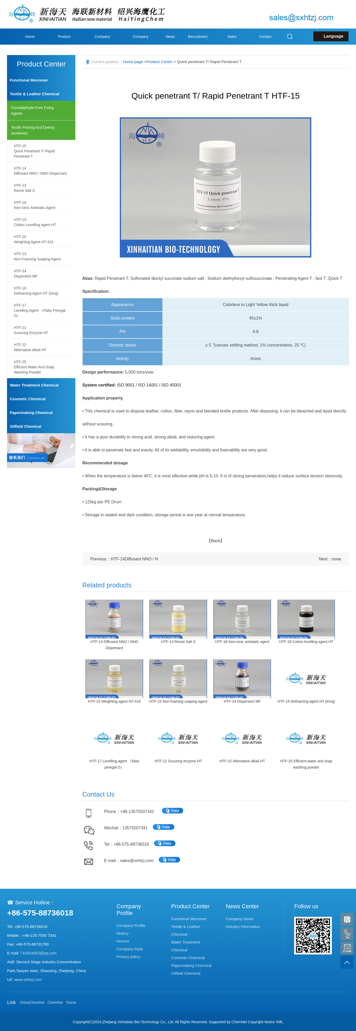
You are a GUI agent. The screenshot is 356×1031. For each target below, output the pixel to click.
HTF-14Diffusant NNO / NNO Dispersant (40, 170)
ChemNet (55, 1002)
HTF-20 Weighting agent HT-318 (114, 701)
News (170, 37)
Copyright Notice (261, 1022)
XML (279, 1022)
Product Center (64, 45)
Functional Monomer (29, 80)
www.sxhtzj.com (28, 979)
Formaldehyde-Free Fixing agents (32, 111)
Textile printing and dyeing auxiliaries (32, 130)
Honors (122, 941)
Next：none (330, 559)
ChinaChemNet (31, 1002)
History (122, 933)
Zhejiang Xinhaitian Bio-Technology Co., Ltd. (138, 1022)
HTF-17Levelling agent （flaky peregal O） (39, 310)
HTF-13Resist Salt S (24, 188)
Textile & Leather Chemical (34, 94)
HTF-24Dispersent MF (25, 273)
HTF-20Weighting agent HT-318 (33, 239)
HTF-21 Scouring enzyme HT (178, 761)
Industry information (243, 926)
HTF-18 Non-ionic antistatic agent (242, 642)
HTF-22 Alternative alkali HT (242, 761)
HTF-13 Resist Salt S (178, 642)
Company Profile (102, 45)
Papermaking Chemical (31, 412)
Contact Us (265, 45)
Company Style (140, 45)
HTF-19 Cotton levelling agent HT (306, 642)
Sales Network (232, 45)
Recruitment (197, 37)
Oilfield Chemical (25, 426)
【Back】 (216, 541)
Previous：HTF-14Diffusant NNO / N (124, 559)
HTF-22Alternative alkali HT (30, 347)
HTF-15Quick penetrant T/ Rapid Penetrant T (34, 151)
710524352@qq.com (38, 953)
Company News (239, 919)
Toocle (71, 1002)
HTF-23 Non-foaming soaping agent (178, 701)
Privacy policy (128, 956)
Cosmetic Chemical (27, 399)
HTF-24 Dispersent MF (242, 701)
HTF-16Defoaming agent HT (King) (36, 290)
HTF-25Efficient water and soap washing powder (34, 367)
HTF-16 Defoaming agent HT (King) (306, 701)
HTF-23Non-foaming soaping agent (37, 256)
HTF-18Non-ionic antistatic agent (34, 205)
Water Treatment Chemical (34, 385)
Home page (30, 45)
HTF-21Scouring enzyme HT (31, 330)
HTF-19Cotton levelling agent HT (35, 222)
